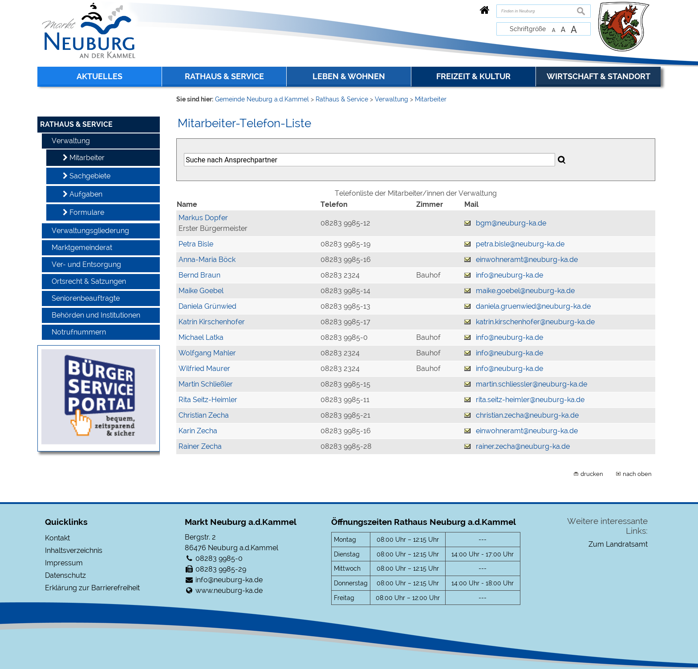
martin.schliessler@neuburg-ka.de (531, 384)
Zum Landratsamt (618, 544)
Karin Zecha (198, 431)
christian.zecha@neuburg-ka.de (527, 415)
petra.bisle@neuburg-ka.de (520, 244)
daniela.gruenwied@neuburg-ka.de (533, 306)
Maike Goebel (201, 290)
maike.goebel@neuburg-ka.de (525, 290)
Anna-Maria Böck (207, 259)
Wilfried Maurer (204, 368)
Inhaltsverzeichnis (73, 550)
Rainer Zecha (200, 446)
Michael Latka (201, 337)
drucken (591, 473)
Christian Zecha (204, 415)
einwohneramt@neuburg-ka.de (527, 259)
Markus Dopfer (203, 218)
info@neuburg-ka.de (509, 275)
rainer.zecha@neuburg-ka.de (523, 446)
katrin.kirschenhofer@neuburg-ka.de (535, 322)
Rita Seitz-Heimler (208, 399)
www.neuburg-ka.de (229, 590)
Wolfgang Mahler (207, 353)
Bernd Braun (199, 275)
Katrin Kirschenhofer (212, 322)
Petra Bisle (196, 244)
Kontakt (57, 538)
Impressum (64, 563)
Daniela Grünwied (207, 306)
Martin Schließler (206, 384)
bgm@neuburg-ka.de (511, 223)
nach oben (637, 473)
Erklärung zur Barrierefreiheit (92, 588)
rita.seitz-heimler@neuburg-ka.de (530, 399)
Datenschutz (65, 575)
